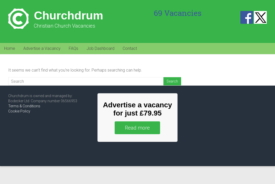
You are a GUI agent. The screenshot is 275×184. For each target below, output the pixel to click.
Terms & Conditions (24, 106)
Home (9, 48)
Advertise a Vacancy (42, 48)
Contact (130, 48)
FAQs (73, 48)
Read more (137, 128)
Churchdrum (68, 15)
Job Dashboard (100, 48)
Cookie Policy (19, 111)
